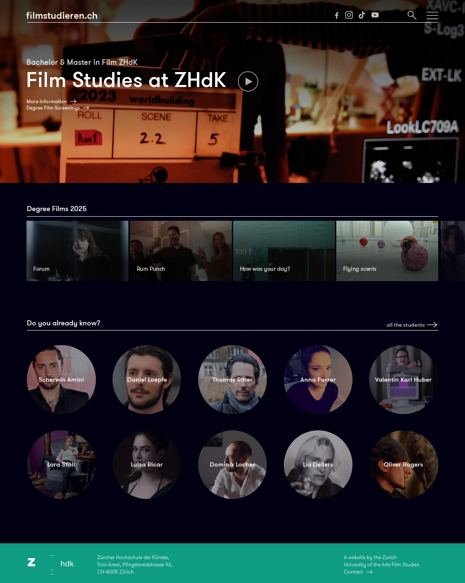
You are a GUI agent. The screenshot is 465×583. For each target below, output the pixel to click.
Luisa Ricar (147, 464)
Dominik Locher (232, 464)
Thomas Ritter (232, 379)
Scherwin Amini (61, 379)
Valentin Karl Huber (403, 379)
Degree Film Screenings (53, 108)
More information (46, 101)
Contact (353, 571)
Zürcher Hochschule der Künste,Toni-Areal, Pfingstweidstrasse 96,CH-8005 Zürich (135, 564)
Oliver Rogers (403, 464)
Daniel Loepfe (147, 379)
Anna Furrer (318, 379)
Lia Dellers (318, 464)
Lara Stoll (61, 464)
